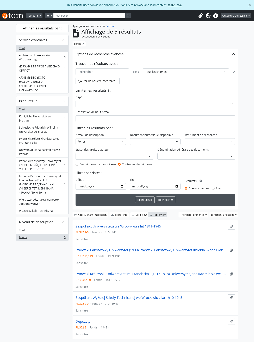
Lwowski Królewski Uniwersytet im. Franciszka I (42, 141)
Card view (139, 214)
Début (80, 180)
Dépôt (80, 97)
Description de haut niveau (93, 112)
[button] (200, 16)
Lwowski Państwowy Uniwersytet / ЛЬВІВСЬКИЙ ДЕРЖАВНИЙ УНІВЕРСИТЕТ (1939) (42, 165)
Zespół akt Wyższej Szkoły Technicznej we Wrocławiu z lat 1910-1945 (129, 298)
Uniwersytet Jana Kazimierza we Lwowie (42, 152)
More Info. (175, 5)
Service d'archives (33, 40)
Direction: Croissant (222, 214)
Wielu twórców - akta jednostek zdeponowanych (42, 202)
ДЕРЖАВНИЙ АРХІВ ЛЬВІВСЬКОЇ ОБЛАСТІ (42, 68)
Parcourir (33, 15)
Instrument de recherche (201, 135)
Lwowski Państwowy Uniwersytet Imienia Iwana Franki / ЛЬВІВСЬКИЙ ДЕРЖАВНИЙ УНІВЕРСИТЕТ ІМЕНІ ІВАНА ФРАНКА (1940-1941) (42, 184)
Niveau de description (36, 222)
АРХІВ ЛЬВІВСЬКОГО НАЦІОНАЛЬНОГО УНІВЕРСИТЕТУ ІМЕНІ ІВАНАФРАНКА (42, 84)
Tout (22, 48)
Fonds (42, 238)
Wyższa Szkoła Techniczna (42, 211)
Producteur (28, 101)
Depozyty (83, 321)
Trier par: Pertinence (192, 214)
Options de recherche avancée (100, 54)
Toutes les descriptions (137, 164)
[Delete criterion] (234, 72)
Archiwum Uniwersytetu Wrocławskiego (42, 57)
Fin (132, 180)
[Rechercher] (89, 15)
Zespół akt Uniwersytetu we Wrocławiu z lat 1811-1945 (118, 226)
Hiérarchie (119, 214)
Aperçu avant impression (90, 214)
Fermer (110, 26)
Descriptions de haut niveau (98, 164)
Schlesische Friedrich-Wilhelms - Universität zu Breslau (42, 130)
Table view (158, 214)
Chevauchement (199, 188)
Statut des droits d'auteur (92, 149)
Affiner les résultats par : (42, 28)
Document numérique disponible (151, 135)
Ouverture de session (235, 15)
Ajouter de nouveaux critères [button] (96, 81)
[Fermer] (250, 5)
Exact (219, 188)
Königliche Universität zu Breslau (42, 118)
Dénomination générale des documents (183, 149)
